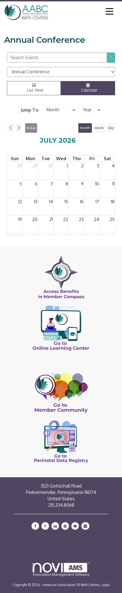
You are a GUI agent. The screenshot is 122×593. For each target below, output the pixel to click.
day (111, 127)
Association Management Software (61, 570)
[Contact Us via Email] (85, 526)
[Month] (59, 110)
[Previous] (10, 128)
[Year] (90, 110)
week (99, 127)
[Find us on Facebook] (35, 526)
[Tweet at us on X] (45, 526)
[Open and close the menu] (82, 11)
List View (33, 87)
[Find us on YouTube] (75, 526)
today (31, 127)
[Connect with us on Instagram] (65, 526)
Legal (105, 585)
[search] (111, 57)
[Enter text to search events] (57, 57)
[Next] (19, 128)
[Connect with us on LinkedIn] (55, 526)
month (85, 127)
